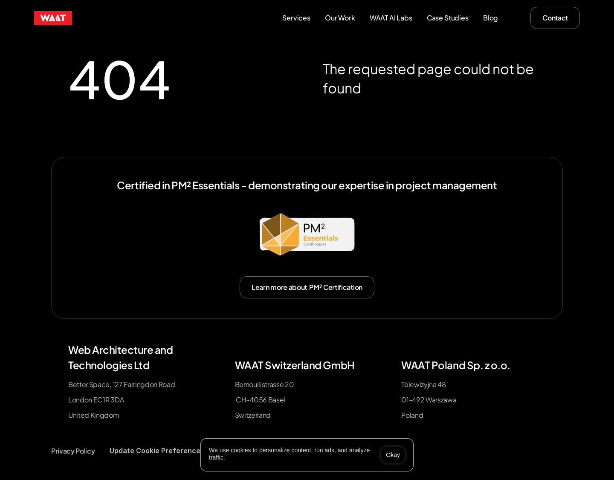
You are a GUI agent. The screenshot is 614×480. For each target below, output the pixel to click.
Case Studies (448, 17)
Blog (490, 17)
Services (296, 17)
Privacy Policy (73, 450)
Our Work (340, 17)
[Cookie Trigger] (157, 451)
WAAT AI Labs (391, 17)
